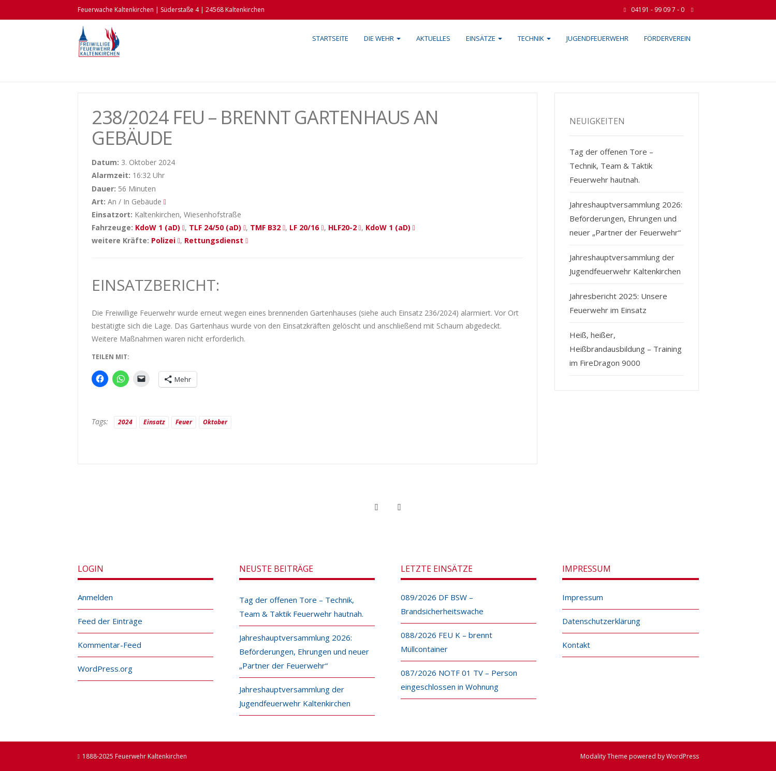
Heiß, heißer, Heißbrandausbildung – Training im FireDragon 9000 (625, 349)
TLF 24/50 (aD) (215, 227)
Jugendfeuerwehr (597, 38)
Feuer (183, 422)
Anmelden (95, 597)
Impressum (582, 597)
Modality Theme (603, 756)
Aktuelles (433, 38)
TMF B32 (265, 227)
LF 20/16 (304, 227)
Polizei (163, 240)
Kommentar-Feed (109, 645)
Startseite (330, 38)
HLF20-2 (342, 227)
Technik (534, 38)
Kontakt (576, 645)
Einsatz (154, 422)
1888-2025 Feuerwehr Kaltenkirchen (134, 756)
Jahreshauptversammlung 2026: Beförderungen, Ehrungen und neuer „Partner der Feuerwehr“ (625, 218)
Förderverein (667, 38)
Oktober (215, 422)
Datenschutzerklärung (601, 621)
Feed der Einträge (110, 621)
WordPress (682, 756)
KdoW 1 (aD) (157, 227)
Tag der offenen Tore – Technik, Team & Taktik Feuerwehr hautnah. (611, 165)
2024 (125, 422)
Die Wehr (382, 38)
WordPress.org (105, 668)
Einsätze (484, 38)
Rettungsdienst (213, 240)
